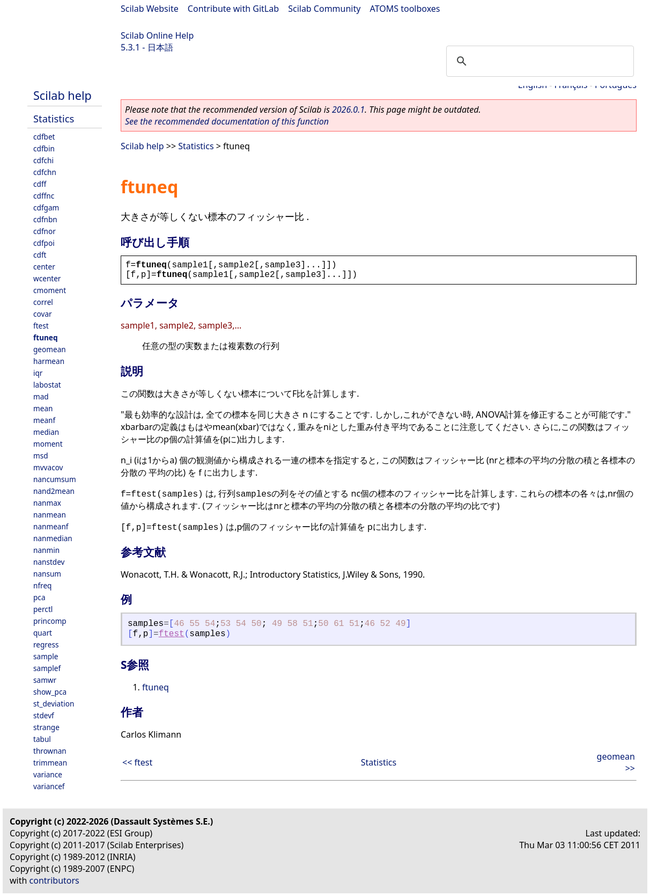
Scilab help (62, 95)
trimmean (50, 762)
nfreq (42, 585)
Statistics (53, 118)
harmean (48, 361)
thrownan (50, 751)
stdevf (43, 715)
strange (46, 727)
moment (48, 444)
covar (42, 314)
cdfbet (44, 137)
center (44, 266)
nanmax (47, 503)
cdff (39, 184)
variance (47, 774)
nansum (47, 574)
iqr (37, 373)
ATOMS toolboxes (405, 8)
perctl (43, 609)
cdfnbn (45, 219)
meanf (44, 420)
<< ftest (137, 762)
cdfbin (44, 148)
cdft (39, 255)
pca (39, 597)
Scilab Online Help (157, 35)
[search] (538, 61)
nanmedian (52, 538)
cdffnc (43, 196)
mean (43, 408)
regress (45, 644)
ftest (41, 325)
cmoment (49, 290)
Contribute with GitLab (233, 8)
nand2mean (54, 491)
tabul (42, 739)
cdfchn (44, 172)
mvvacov (48, 467)
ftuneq (45, 337)
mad (41, 396)
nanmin (46, 550)
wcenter (47, 278)
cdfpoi (44, 243)
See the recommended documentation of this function (227, 121)
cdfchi (43, 160)
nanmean (49, 514)
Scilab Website (150, 8)
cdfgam (46, 207)
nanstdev (49, 562)
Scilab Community (324, 8)
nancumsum (54, 479)
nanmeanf (51, 526)
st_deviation (53, 703)
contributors (54, 880)
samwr (44, 680)
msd (40, 455)
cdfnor (44, 231)
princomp (50, 621)
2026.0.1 (348, 109)
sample (45, 656)
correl (43, 302)
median (46, 432)
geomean (49, 349)
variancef (49, 786)
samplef (47, 668)
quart (42, 633)
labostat (47, 385)
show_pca (50, 692)
